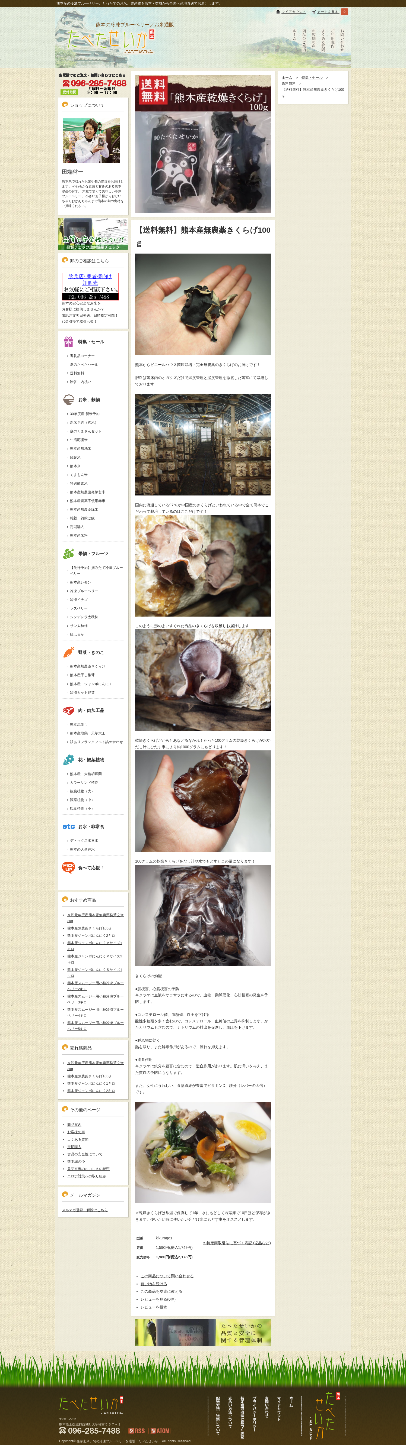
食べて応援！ (83, 868)
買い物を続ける (154, 1284)
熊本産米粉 (79, 535)
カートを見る (328, 12)
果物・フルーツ (85, 553)
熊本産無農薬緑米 (84, 509)
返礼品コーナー (82, 356)
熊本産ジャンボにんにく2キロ (91, 936)
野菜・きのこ (83, 652)
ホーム (287, 78)
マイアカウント (293, 12)
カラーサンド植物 (84, 782)
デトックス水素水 (84, 840)
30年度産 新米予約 (85, 414)
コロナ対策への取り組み (86, 1176)
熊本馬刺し (79, 724)
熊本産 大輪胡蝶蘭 (86, 774)
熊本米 (75, 466)
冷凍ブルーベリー (84, 591)
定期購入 (77, 527)
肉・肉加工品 (83, 710)
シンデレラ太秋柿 (84, 617)
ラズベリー (79, 608)
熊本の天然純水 (82, 849)
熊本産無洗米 (80, 448)
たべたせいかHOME (294, 65)
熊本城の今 (76, 1161)
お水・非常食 (83, 826)
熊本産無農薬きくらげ (87, 666)
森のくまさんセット (86, 431)
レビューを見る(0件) (158, 1299)
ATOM (155, 1437)
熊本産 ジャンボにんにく (91, 684)
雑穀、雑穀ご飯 (82, 518)
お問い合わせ (342, 62)
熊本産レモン (80, 582)
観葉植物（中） (82, 800)
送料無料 (289, 84)
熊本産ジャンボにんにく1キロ (91, 1083)
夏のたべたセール (84, 364)
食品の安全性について (85, 1154)
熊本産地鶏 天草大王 (87, 733)
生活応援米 (79, 440)
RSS (132, 1437)
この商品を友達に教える (161, 1291)
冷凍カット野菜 (82, 693)
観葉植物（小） (82, 808)
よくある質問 (323, 62)
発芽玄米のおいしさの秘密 (88, 1169)
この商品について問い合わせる (167, 1276)
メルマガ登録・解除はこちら (85, 1210)
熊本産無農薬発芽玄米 (87, 492)
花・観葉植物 (83, 759)
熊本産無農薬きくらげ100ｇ (89, 928)
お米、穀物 (81, 399)
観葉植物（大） (82, 791)
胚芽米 (75, 457)
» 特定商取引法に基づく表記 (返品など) (237, 1243)
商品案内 (74, 1125)
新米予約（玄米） (84, 422)
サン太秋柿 (79, 626)
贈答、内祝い (80, 382)
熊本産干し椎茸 (82, 675)
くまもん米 (79, 475)
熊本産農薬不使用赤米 (87, 501)
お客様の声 (313, 62)
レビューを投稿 (154, 1307)
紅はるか (77, 634)
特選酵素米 (79, 483)
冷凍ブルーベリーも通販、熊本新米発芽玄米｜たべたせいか (110, 61)
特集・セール (312, 78)
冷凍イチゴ (79, 600)
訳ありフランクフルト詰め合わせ (96, 742)
